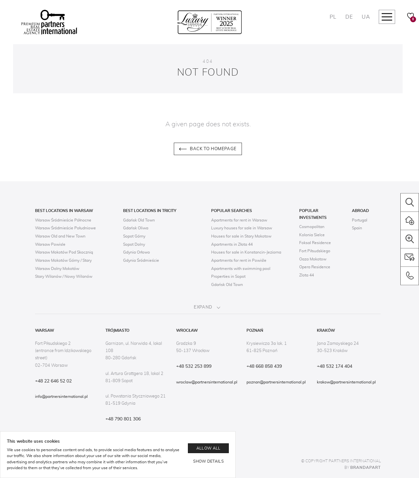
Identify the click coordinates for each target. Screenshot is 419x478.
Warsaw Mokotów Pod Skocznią (64, 252)
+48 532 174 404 (334, 366)
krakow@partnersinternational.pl (346, 382)
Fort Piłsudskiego (314, 251)
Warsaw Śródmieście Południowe (65, 228)
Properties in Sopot (228, 276)
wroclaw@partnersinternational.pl (206, 382)
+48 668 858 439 (264, 366)
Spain (357, 228)
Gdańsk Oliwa (135, 228)
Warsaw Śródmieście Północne (63, 220)
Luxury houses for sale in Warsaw (241, 228)
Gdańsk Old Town (139, 220)
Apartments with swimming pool (240, 269)
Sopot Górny (134, 236)
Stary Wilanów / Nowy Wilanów (63, 276)
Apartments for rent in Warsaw (239, 220)
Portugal (359, 220)
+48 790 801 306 (123, 419)
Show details (208, 461)
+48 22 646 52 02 (53, 381)
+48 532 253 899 (193, 366)
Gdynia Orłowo (136, 252)
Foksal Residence (315, 243)
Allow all (208, 448)
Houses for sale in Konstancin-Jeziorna (246, 252)
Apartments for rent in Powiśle (238, 260)
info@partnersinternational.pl (61, 396)
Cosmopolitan (311, 227)
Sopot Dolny (134, 244)
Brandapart (365, 467)
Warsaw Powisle (50, 244)
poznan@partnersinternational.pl (276, 382)
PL (333, 17)
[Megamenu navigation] (387, 17)
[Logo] (49, 22)
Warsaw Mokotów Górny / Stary (63, 260)
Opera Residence (314, 267)
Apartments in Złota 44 (232, 244)
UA (366, 17)
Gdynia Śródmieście (141, 260)
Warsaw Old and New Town (60, 236)
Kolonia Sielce (312, 235)
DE (349, 17)
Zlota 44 (306, 275)
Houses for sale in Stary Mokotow (241, 236)
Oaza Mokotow (312, 259)
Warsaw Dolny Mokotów (57, 269)
